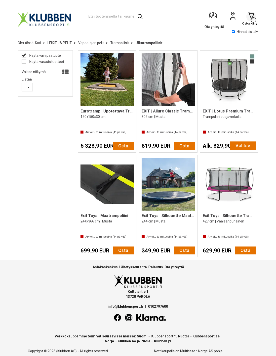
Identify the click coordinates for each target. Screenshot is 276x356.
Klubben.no (127, 341)
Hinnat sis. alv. (245, 32)
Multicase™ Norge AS (196, 351)
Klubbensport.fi (163, 336)
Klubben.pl (162, 341)
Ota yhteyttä (174, 267)
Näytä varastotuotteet (46, 62)
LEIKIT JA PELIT (59, 43)
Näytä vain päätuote (45, 55)
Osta (123, 145)
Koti (38, 43)
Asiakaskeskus (105, 267)
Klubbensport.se (206, 336)
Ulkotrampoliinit (148, 43)
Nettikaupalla (164, 351)
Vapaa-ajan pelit (91, 43)
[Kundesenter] (214, 17)
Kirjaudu (233, 17)
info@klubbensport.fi (126, 306)
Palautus (155, 267)
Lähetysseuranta (133, 267)
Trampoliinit (119, 43)
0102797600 (158, 306)
